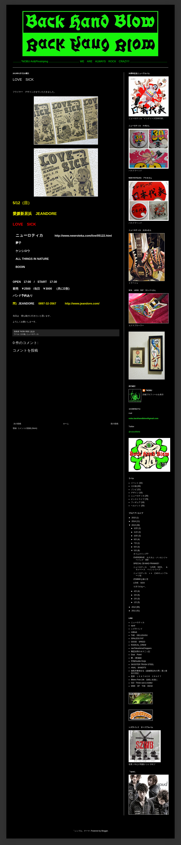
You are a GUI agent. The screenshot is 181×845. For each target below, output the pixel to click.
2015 (134, 518)
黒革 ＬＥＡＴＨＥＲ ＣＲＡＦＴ (146, 676)
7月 (135, 543)
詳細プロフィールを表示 (153, 394)
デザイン (135, 493)
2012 (134, 607)
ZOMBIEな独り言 (140, 579)
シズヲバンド (136, 629)
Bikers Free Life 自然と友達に (144, 680)
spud (133, 626)
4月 (135, 591)
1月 (135, 602)
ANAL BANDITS (138, 668)
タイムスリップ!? (140, 554)
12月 (136, 528)
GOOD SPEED (138, 642)
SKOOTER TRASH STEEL (142, 664)
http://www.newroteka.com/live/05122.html (83, 235)
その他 (22, 334)
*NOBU (149, 390)
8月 (135, 539)
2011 (134, 611)
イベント (135, 483)
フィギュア (136, 502)
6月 (135, 547)
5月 (135, 550)
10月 (136, 536)
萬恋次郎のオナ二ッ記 (140, 651)
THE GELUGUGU (139, 635)
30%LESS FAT (137, 638)
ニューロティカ (32, 334)
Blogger (104, 831)
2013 (134, 525)
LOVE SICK (139, 583)
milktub (134, 632)
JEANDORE (26, 303)
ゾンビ (134, 489)
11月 (136, 532)
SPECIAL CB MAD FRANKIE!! (146, 563)
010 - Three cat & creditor (142, 683)
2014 (134, 521)
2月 (135, 599)
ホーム (66, 424)
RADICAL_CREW (138, 645)
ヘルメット (136, 506)
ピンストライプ (137, 499)
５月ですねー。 (140, 587)
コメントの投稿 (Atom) (27, 428)
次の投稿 (17, 424)
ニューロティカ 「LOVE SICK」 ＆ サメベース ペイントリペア (151, 568)
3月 (135, 595)
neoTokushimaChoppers (141, 648)
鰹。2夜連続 (136, 658)
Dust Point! (136, 655)
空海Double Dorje (138, 661)
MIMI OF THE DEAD (142, 686)
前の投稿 (114, 424)
